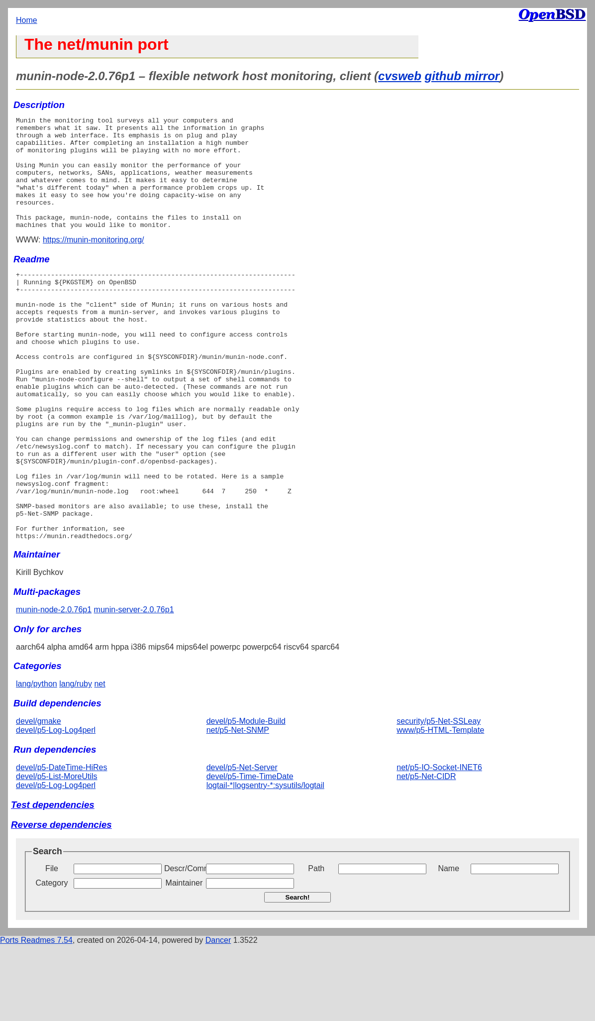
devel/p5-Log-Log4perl (56, 806)
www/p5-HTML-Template (440, 806)
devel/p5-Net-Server (242, 843)
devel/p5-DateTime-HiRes (61, 843)
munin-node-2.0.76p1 (54, 685)
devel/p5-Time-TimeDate (250, 852)
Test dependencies (53, 881)
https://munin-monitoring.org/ (93, 262)
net (99, 760)
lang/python (36, 760)
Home (26, 20)
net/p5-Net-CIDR (426, 852)
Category (52, 959)
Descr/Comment (184, 944)
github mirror (461, 76)
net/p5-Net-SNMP (237, 806)
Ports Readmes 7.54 (36, 1016)
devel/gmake (38, 797)
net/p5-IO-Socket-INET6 (439, 843)
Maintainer (184, 959)
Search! (298, 973)
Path (316, 944)
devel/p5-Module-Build (246, 797)
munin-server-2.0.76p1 (134, 685)
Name (448, 944)
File (51, 944)
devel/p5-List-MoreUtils (57, 852)
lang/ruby (75, 760)
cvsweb (399, 76)
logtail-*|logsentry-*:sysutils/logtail (265, 861)
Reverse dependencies (61, 901)
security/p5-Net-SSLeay (439, 797)
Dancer (218, 1016)
